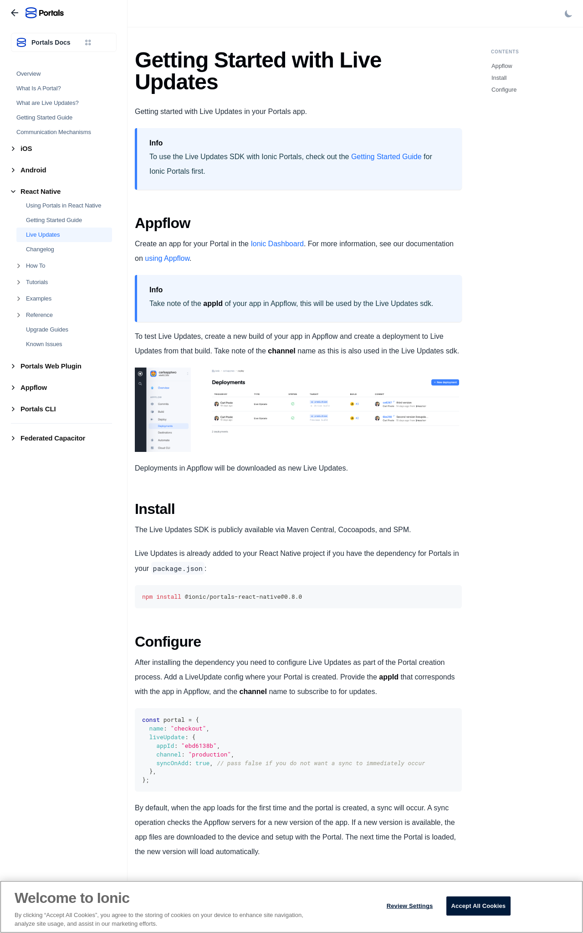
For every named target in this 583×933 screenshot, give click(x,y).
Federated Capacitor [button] (52, 438)
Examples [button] (38, 298)
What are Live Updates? (47, 102)
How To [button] (35, 265)
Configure (504, 89)
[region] (291, 907)
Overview (28, 73)
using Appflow (167, 258)
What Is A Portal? (38, 88)
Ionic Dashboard (277, 244)
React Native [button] (40, 191)
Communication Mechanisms (53, 132)
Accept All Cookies (478, 905)
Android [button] (33, 170)
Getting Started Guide (44, 117)
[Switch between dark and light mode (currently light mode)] (568, 13)
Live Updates (43, 234)
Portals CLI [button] (38, 409)
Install (498, 77)
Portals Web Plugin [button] (51, 366)
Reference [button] (39, 314)
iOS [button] (26, 148)
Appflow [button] (33, 387)
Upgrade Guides (47, 329)
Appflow (501, 65)
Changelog (40, 249)
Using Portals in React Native (63, 205)
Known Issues (44, 344)
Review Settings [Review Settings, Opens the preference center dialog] (410, 905)
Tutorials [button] (37, 282)
